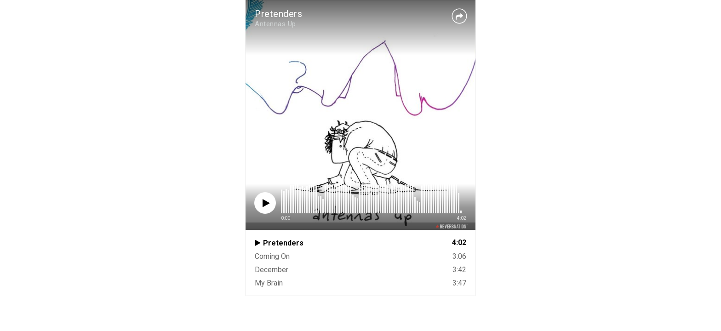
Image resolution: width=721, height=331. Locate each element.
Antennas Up (275, 24)
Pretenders (278, 13)
